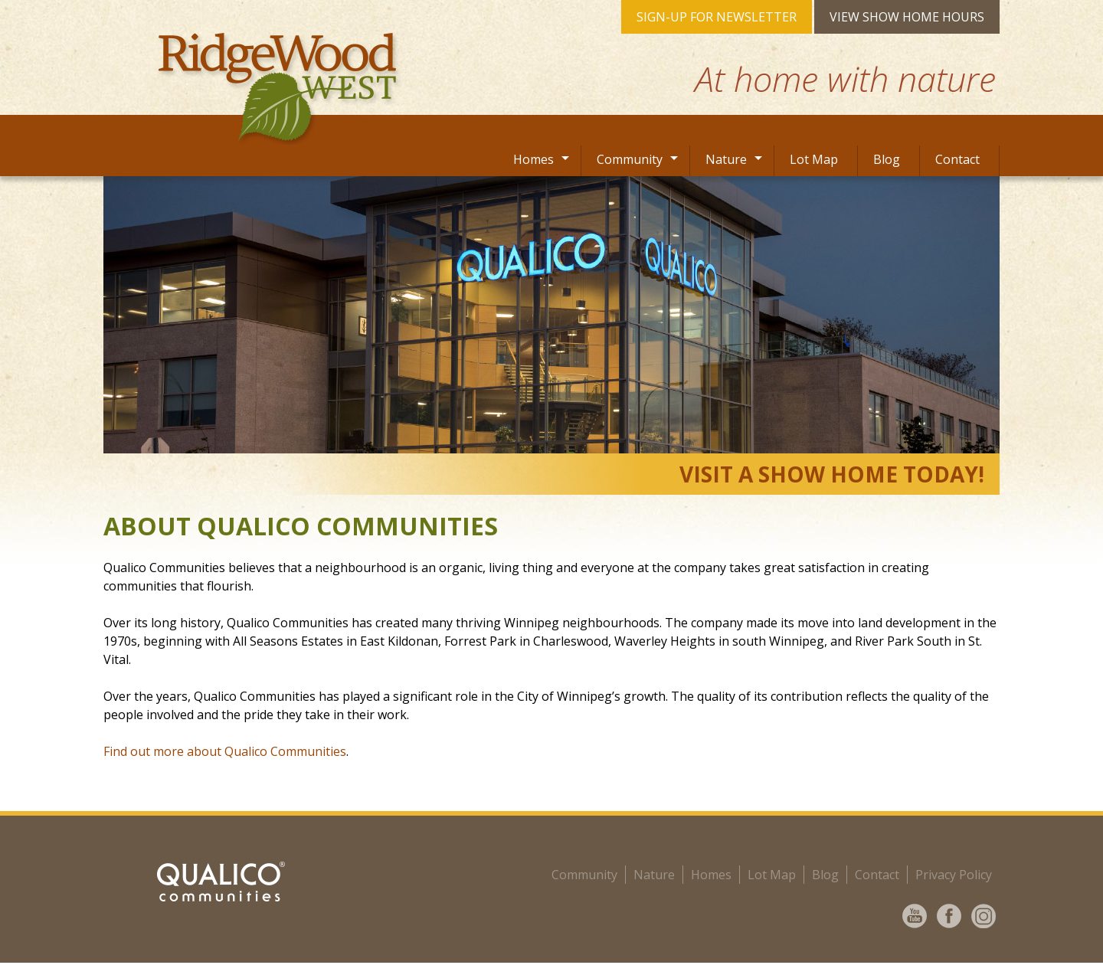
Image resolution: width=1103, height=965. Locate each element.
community (584, 874)
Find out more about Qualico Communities (224, 751)
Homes (533, 159)
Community (630, 159)
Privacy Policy (953, 874)
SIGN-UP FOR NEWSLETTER (717, 16)
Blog (886, 159)
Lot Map (814, 159)
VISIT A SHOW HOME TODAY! (831, 474)
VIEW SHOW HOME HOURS (907, 16)
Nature (726, 159)
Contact (957, 159)
